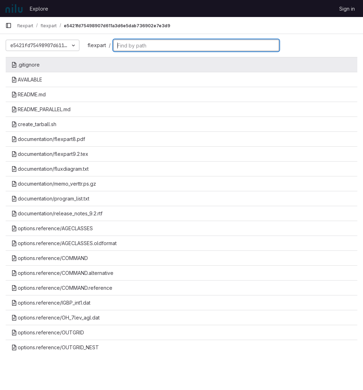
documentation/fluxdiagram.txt (50, 169)
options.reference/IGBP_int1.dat (50, 303)
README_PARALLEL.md (41, 109)
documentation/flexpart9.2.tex (49, 154)
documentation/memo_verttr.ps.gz (53, 184)
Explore (39, 9)
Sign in (347, 9)
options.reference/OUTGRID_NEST (55, 347)
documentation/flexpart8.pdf (48, 139)
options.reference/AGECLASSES (52, 228)
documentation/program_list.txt (50, 199)
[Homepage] (14, 8)
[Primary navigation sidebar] (8, 25)
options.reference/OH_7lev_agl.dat (55, 318)
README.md (28, 94)
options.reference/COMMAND (49, 258)
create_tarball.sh (33, 124)
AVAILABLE (26, 80)
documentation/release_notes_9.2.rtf (56, 213)
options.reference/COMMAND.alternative (62, 273)
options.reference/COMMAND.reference (61, 288)
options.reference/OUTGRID (47, 332)
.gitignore (25, 65)
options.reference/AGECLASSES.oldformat (64, 243)
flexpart (97, 45)
